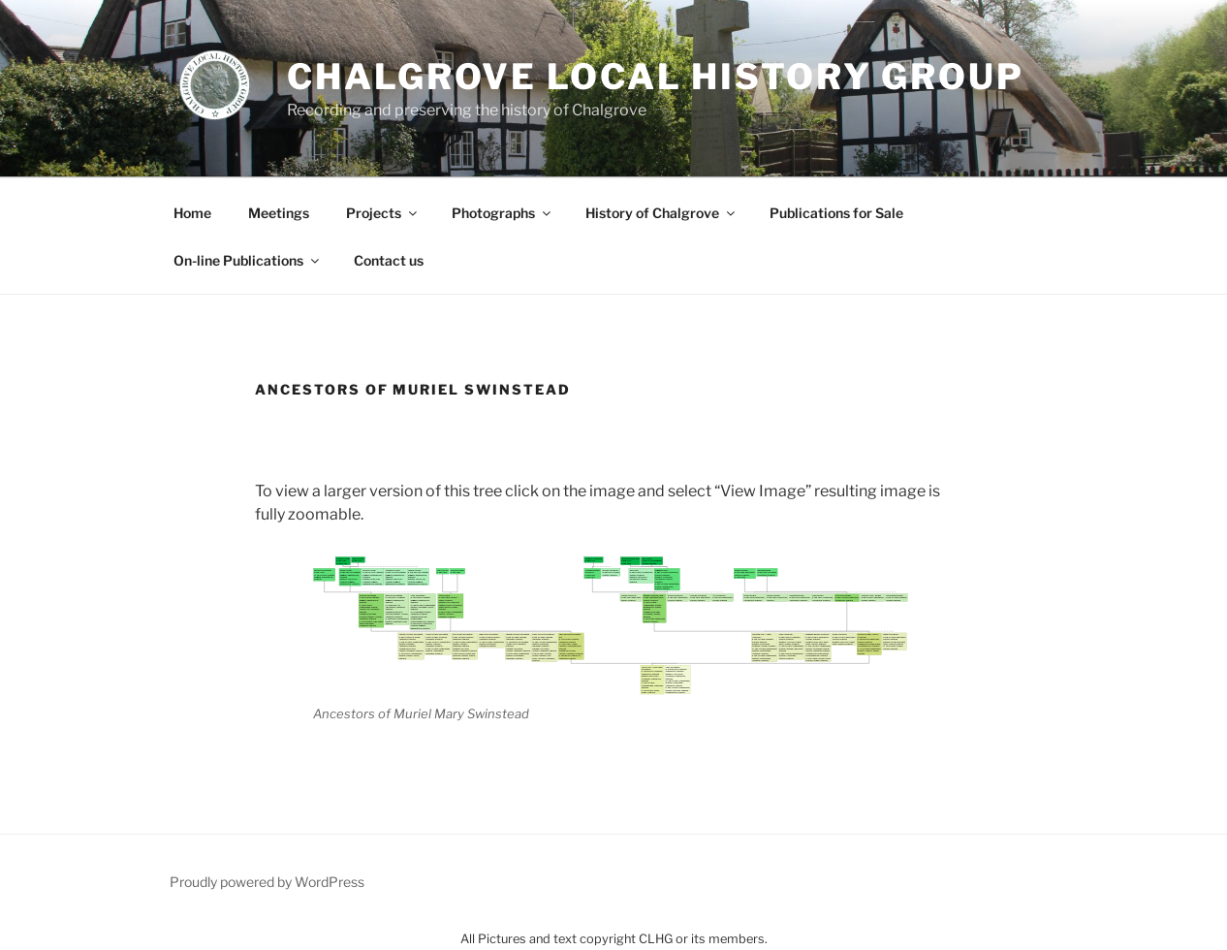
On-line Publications (247, 260)
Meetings (278, 213)
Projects (383, 213)
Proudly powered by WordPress (267, 881)
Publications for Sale (836, 213)
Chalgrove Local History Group (655, 76)
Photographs (502, 213)
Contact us (389, 260)
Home (192, 213)
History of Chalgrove (661, 213)
